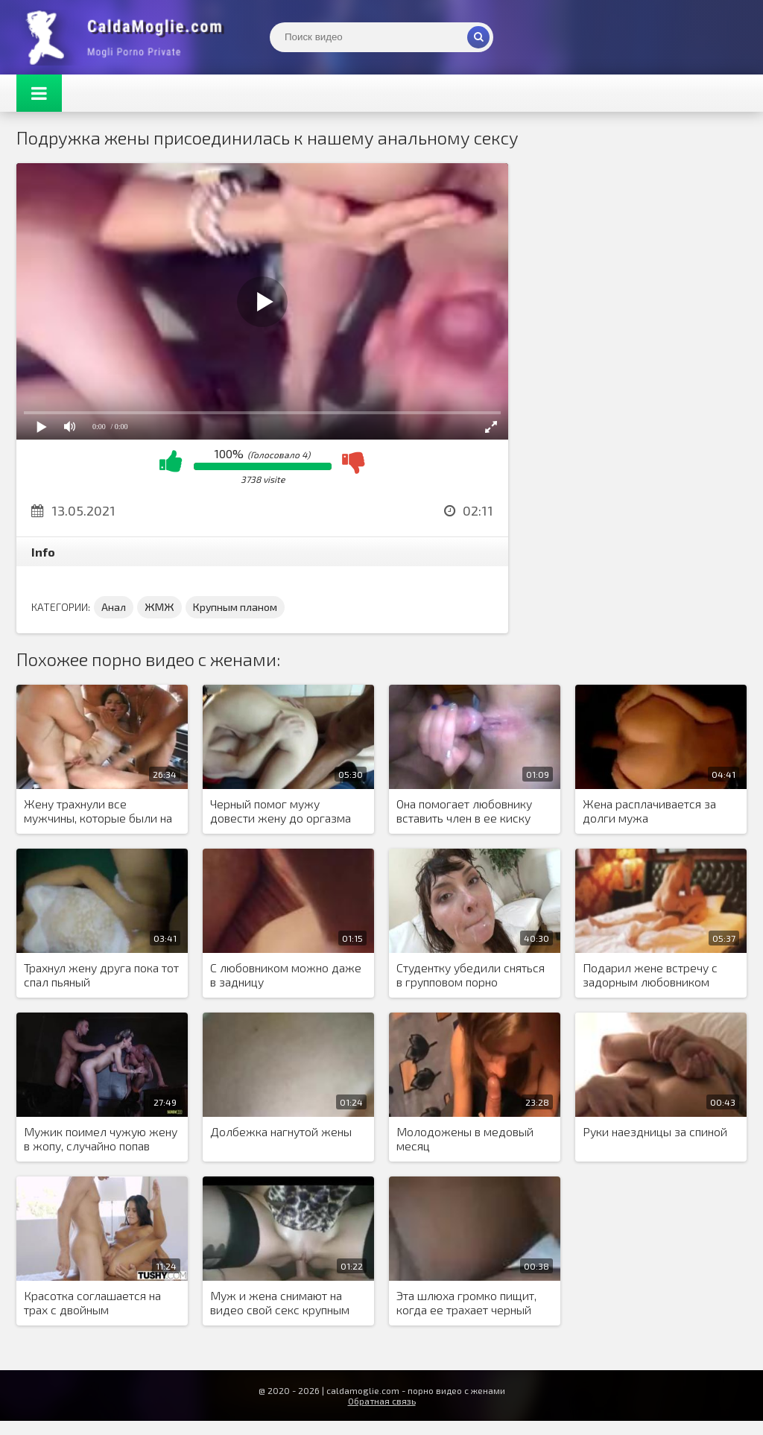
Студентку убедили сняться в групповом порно (470, 974)
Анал (113, 607)
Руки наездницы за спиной (655, 1131)
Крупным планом (235, 607)
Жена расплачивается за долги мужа (649, 810)
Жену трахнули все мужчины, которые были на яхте (98, 811)
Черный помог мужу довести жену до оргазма (280, 810)
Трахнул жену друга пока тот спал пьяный (101, 974)
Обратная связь (382, 1401)
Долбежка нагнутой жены (281, 1131)
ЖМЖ (159, 607)
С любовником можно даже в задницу (285, 974)
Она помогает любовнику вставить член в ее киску (464, 810)
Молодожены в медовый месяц (465, 1138)
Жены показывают (128, 37)
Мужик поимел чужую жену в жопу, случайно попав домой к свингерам (100, 1139)
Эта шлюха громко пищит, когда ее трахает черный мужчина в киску (466, 1303)
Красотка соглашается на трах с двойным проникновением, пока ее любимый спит (92, 1303)
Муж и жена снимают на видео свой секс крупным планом (279, 1303)
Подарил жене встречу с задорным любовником (650, 974)
